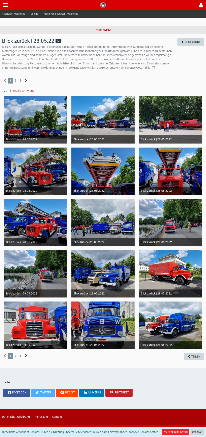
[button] (5, 5)
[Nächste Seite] (26, 81)
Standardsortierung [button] (22, 90)
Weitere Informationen (176, 431)
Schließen (197, 431)
